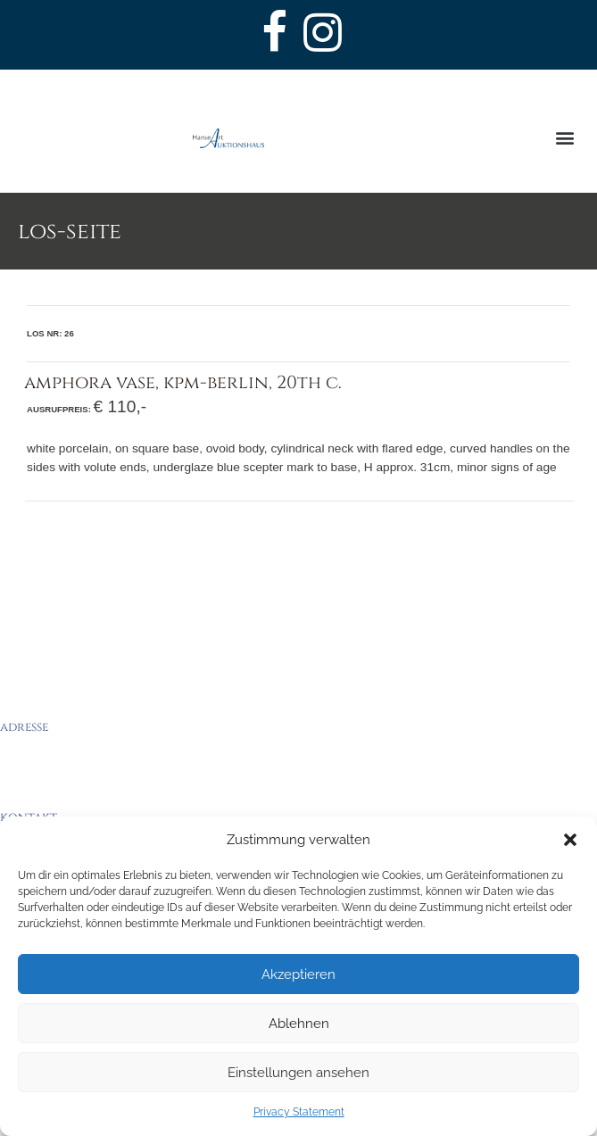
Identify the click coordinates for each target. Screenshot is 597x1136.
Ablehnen (299, 1024)
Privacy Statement (298, 1112)
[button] (570, 840)
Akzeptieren (298, 974)
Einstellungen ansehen (298, 1073)
